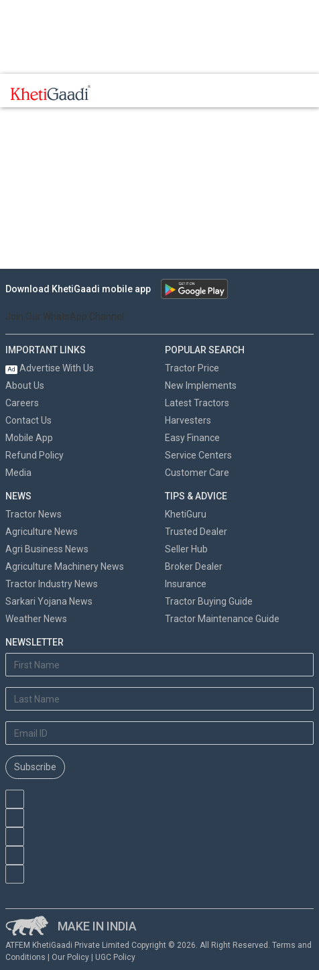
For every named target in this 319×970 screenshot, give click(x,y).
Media (18, 472)
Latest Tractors (197, 403)
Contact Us (28, 420)
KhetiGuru (185, 514)
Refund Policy (34, 455)
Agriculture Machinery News (64, 566)
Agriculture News (41, 531)
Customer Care (197, 472)
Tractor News (33, 514)
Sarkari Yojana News (48, 601)
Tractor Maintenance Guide (222, 618)
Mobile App (29, 437)
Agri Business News (46, 549)
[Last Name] (159, 699)
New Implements (201, 385)
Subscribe (35, 767)
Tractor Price (192, 368)
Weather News (36, 618)
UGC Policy (115, 957)
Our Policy (70, 957)
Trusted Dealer (196, 531)
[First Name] (159, 664)
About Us (24, 385)
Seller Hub (186, 549)
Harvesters (188, 420)
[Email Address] (159, 733)
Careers (22, 403)
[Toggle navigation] (119, 92)
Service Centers (198, 455)
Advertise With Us (49, 368)
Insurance (185, 584)
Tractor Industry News (51, 584)
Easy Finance (192, 437)
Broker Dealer (193, 566)
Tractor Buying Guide (209, 601)
